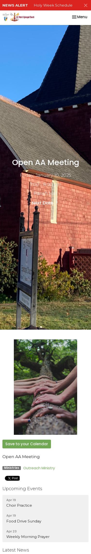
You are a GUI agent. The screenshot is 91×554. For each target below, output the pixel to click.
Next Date (45, 203)
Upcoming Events (22, 488)
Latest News (15, 550)
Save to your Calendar (26, 443)
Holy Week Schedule (53, 5)
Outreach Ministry (39, 467)
